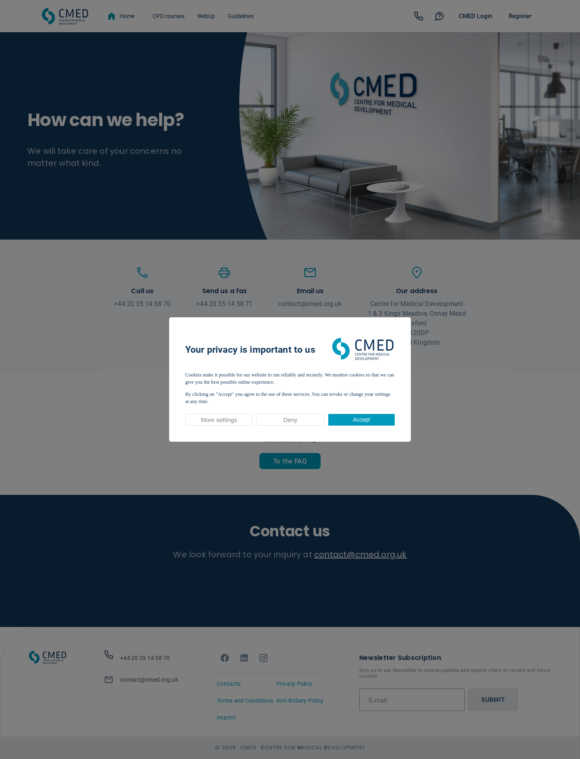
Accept (361, 419)
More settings (219, 419)
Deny (290, 419)
